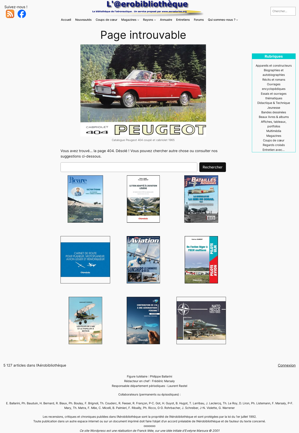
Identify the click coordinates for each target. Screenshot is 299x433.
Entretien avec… (274, 149)
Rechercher (213, 167)
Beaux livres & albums (274, 117)
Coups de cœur (273, 140)
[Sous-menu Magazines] (138, 20)
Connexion (287, 365)
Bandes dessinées (273, 112)
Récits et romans (273, 79)
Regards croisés (274, 145)
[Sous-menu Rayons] (155, 20)
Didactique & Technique (273, 103)
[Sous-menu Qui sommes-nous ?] (237, 20)
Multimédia (273, 131)
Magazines (273, 135)
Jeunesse (273, 107)
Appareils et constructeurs (274, 65)
